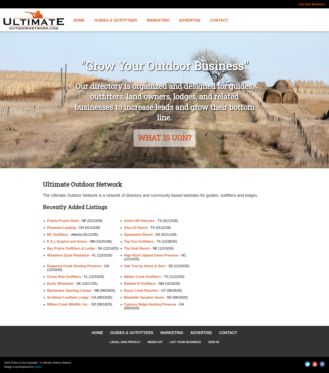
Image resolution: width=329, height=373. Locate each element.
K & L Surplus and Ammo (67, 241)
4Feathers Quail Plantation (68, 255)
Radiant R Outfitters (140, 284)
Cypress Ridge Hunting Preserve (150, 304)
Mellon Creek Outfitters (142, 277)
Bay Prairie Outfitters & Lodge (71, 248)
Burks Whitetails (60, 284)
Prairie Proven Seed (63, 221)
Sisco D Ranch (136, 228)
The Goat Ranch (137, 248)
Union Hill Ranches (139, 221)
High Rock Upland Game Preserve (151, 255)
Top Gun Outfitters (139, 241)
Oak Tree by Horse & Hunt (144, 266)
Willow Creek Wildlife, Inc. (67, 304)
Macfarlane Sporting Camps (69, 291)
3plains (38, 367)
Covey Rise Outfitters (64, 277)
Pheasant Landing (61, 228)
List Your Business (311, 4)
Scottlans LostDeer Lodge (68, 297)
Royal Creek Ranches (141, 291)
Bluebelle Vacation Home (144, 297)
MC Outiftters (57, 235)
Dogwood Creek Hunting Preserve (74, 266)
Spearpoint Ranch (138, 235)
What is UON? (164, 138)
